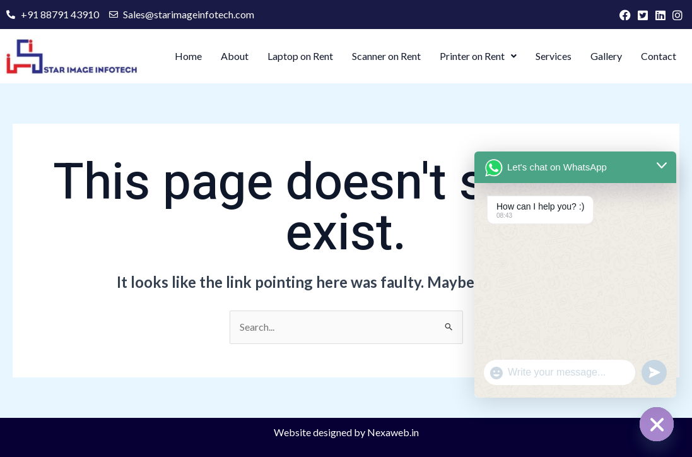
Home (188, 56)
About (235, 56)
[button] (478, 56)
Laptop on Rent (300, 56)
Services (554, 56)
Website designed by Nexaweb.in (346, 432)
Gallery (606, 56)
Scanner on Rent (386, 56)
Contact (658, 56)
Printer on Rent (478, 56)
